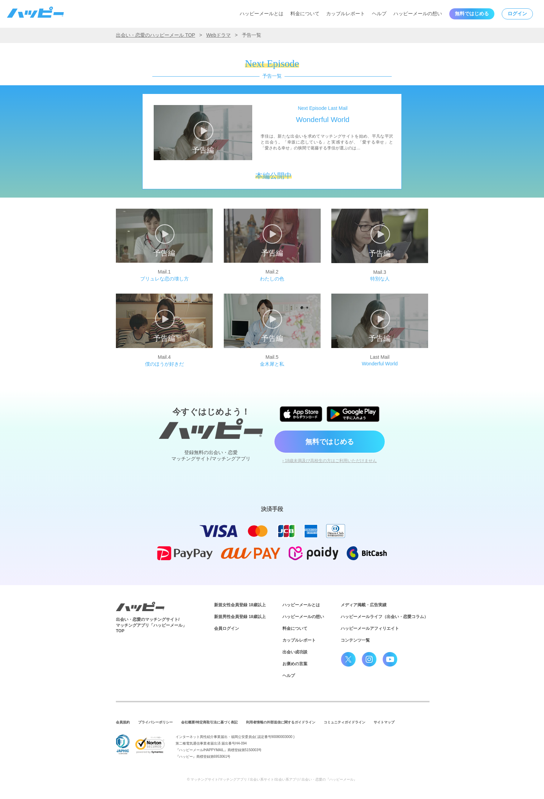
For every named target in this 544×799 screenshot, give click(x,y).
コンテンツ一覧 (355, 640)
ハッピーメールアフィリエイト (370, 628)
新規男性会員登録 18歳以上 (240, 616)
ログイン (517, 13)
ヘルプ (379, 13)
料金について (305, 13)
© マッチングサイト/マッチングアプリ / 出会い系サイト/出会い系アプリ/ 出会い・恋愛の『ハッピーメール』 (272, 779)
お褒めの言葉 (294, 663)
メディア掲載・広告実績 (363, 604)
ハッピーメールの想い (417, 13)
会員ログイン (226, 628)
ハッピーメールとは (261, 13)
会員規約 (123, 722)
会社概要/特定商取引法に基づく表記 (209, 722)
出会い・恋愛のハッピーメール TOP (155, 35)
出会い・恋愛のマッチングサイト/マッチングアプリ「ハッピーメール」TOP (151, 625)
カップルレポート (345, 13)
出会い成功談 (294, 652)
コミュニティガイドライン (344, 722)
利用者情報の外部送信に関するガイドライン (280, 722)
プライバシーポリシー (155, 722)
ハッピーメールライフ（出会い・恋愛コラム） (384, 616)
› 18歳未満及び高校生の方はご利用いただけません (329, 460)
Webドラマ (218, 35)
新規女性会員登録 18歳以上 (240, 604)
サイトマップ (384, 722)
